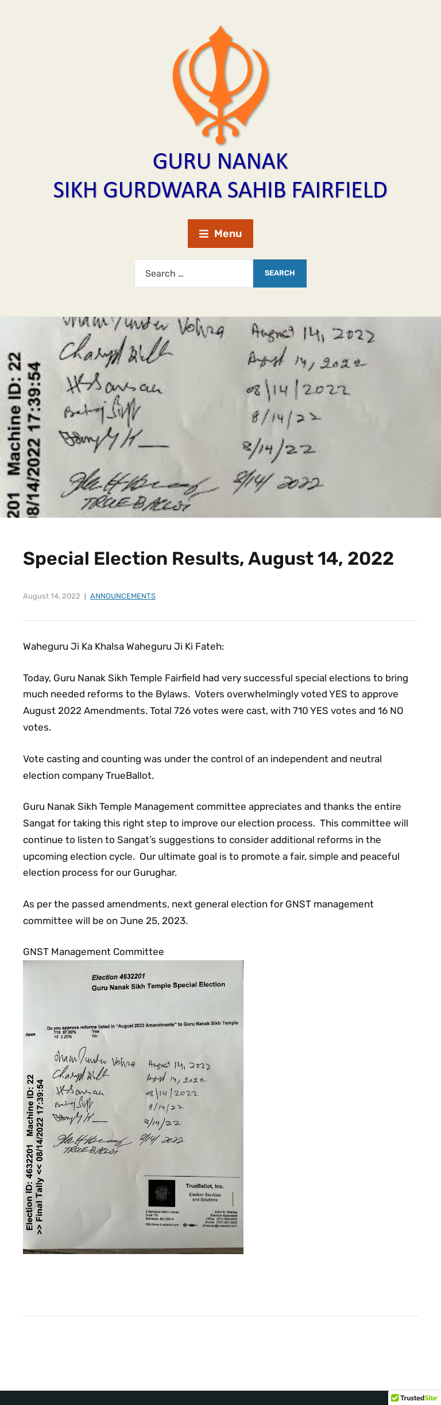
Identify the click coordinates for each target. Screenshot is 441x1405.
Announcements (123, 596)
